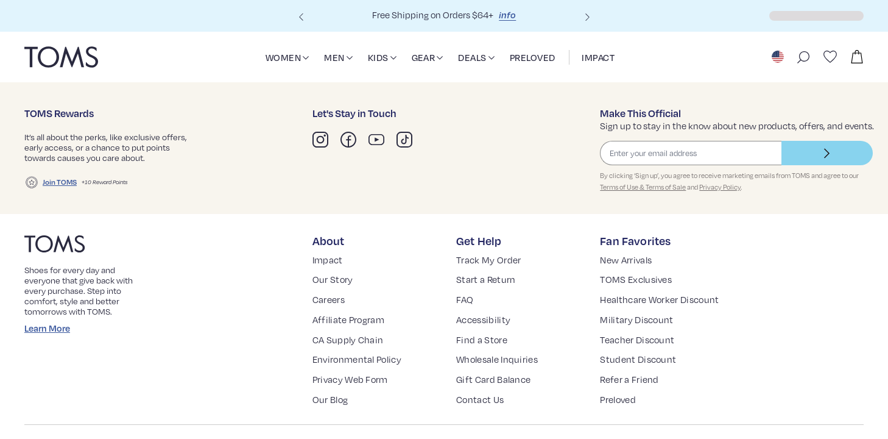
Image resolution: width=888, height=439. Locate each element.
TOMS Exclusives (640, 289)
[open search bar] (803, 56)
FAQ (466, 309)
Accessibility (484, 329)
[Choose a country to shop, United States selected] (778, 56)
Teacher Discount (639, 349)
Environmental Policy (359, 369)
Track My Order (491, 269)
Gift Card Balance (496, 389)
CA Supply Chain (350, 349)
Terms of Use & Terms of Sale (644, 197)
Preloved (620, 409)
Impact (327, 269)
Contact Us (481, 409)
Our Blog (332, 409)
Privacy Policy (724, 197)
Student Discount (638, 369)
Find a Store (484, 349)
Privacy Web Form (353, 389)
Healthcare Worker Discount (663, 309)
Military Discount (637, 329)
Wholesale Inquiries (500, 369)
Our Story (334, 289)
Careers (330, 309)
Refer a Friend (632, 389)
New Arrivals (628, 269)
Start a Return (488, 289)
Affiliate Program (349, 329)
